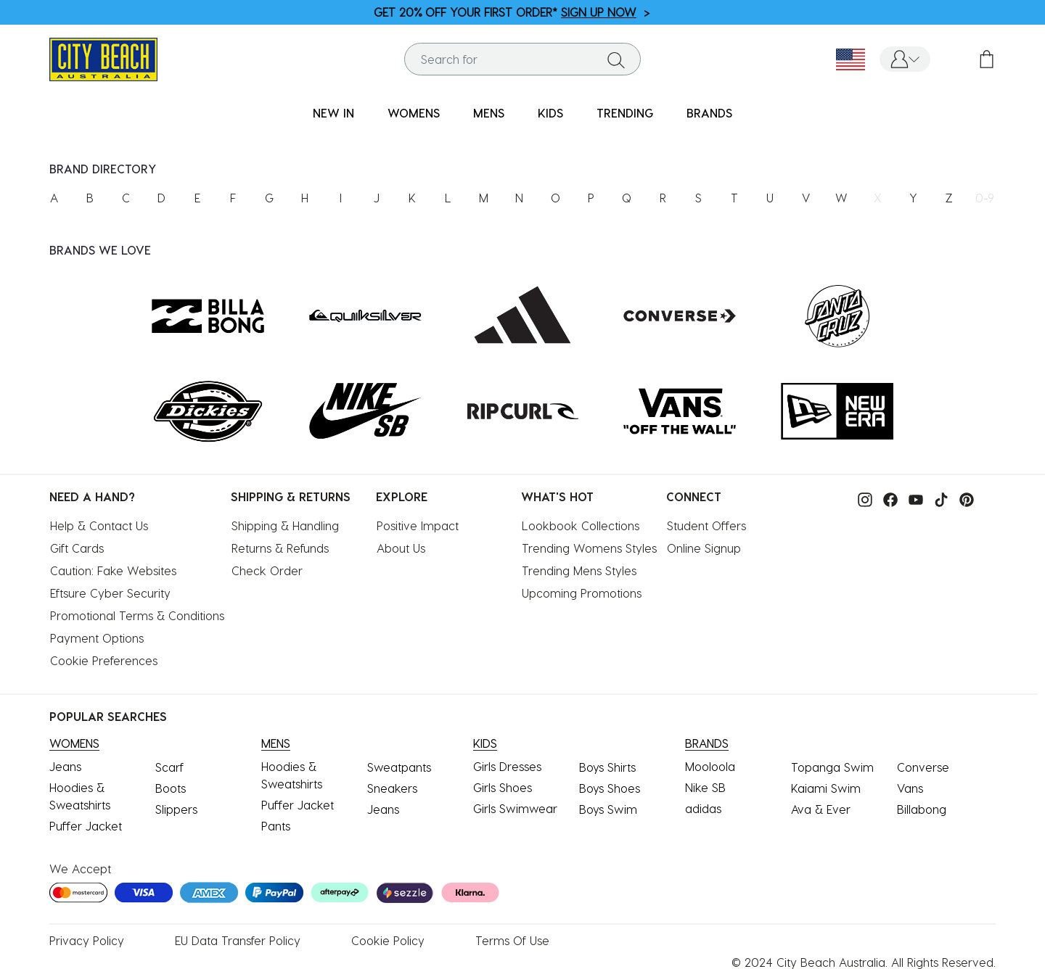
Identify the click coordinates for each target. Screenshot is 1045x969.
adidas (703, 808)
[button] (905, 59)
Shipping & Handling (285, 525)
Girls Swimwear (515, 808)
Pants (275, 826)
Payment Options (97, 638)
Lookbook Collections (580, 525)
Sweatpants (399, 767)
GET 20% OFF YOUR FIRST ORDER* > (511, 12)
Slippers (176, 809)
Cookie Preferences (103, 660)
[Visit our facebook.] (887, 498)
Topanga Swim (832, 767)
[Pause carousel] (1033, 3)
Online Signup (704, 548)
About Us (401, 548)
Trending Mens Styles (579, 570)
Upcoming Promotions (582, 593)
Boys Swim (608, 809)
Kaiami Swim (826, 788)
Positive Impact (418, 525)
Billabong (921, 809)
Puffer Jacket (85, 826)
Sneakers (392, 788)
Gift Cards (77, 548)
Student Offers (706, 525)
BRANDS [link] (709, 113)
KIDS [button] (550, 113)
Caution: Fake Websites (113, 570)
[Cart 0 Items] (987, 59)
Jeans (65, 766)
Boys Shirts (607, 767)
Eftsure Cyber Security (110, 593)
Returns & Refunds (280, 548)
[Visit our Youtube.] (912, 498)
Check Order (267, 570)
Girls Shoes (502, 787)
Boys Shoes (609, 788)
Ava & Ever (821, 809)
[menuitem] (333, 113)
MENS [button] (488, 113)
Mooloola (710, 766)
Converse (923, 767)
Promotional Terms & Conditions (137, 615)
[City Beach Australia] (103, 58)
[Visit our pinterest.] (963, 498)
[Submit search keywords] (616, 59)
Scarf (169, 767)
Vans (910, 788)
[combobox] (522, 59)
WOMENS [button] (414, 113)
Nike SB (705, 787)
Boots (170, 788)
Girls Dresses (507, 766)
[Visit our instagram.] (861, 498)
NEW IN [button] (333, 113)
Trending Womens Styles (589, 548)
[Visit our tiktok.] (937, 498)
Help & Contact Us (99, 525)
